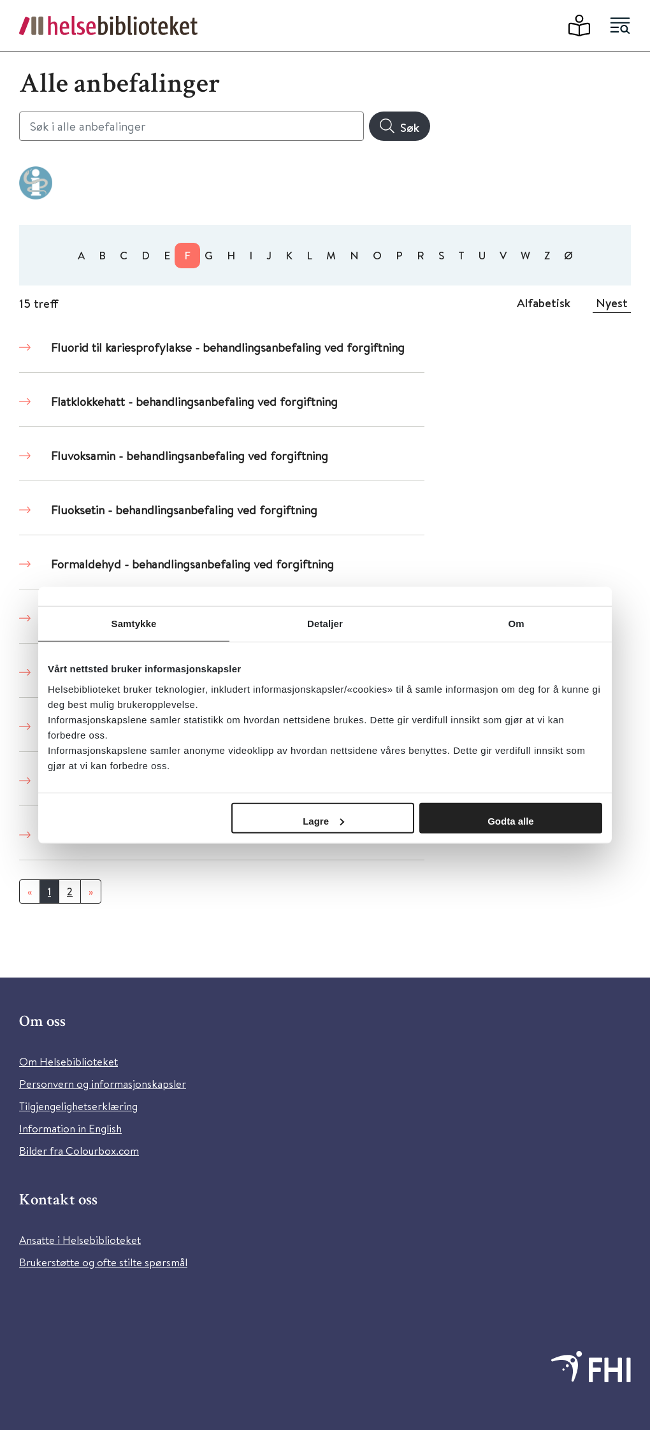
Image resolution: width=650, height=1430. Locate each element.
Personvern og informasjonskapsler (102, 1083)
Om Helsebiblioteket (68, 1061)
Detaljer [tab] (325, 623)
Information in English (70, 1128)
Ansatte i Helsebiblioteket (80, 1239)
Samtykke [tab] (134, 623)
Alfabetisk (543, 302)
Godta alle (510, 820)
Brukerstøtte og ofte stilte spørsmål (103, 1262)
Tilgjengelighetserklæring (78, 1106)
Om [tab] (516, 623)
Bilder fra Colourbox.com (79, 1150)
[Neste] (90, 891)
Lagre (323, 820)
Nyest (612, 302)
